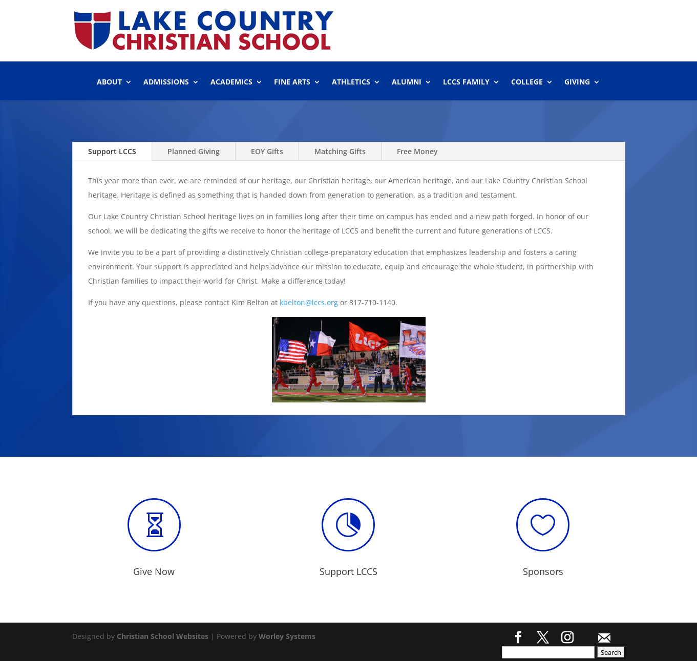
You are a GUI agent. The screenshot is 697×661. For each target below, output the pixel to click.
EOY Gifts (267, 151)
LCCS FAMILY (466, 82)
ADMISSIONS (166, 82)
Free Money (417, 151)
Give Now (154, 571)
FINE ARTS (292, 82)
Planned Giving (193, 151)
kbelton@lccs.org (309, 302)
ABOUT (109, 82)
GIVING (577, 82)
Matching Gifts (340, 151)
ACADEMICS (231, 82)
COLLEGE (527, 82)
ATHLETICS (351, 82)
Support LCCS (112, 151)
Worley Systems (287, 636)
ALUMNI (406, 82)
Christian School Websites (162, 636)
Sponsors (543, 571)
